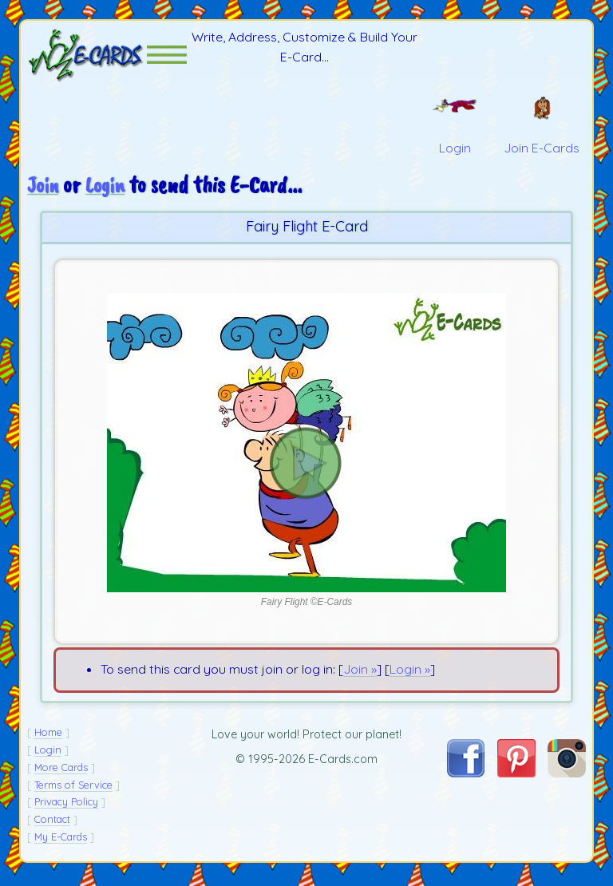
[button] (167, 57)
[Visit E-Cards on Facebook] (465, 777)
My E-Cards (60, 840)
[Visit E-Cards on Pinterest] (516, 777)
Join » (360, 674)
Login (108, 189)
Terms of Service (73, 788)
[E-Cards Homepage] (87, 57)
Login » (410, 674)
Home (48, 736)
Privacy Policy (66, 806)
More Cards (61, 771)
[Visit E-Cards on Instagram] (567, 777)
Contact (52, 823)
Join (44, 189)
